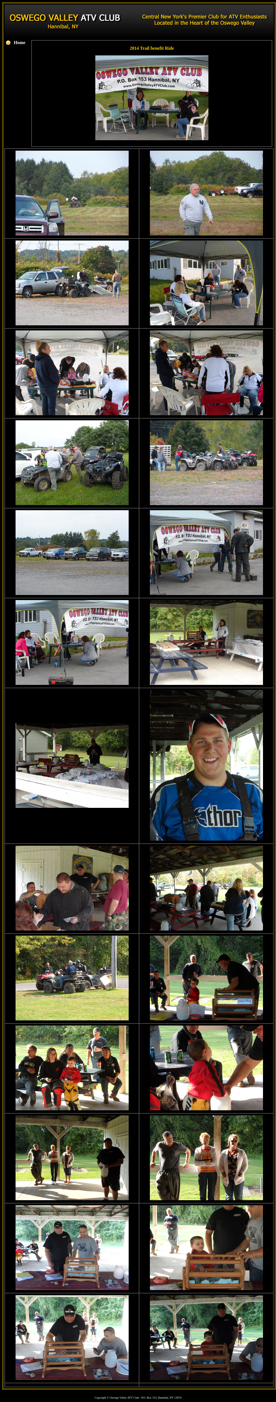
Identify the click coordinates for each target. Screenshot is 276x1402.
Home (19, 42)
